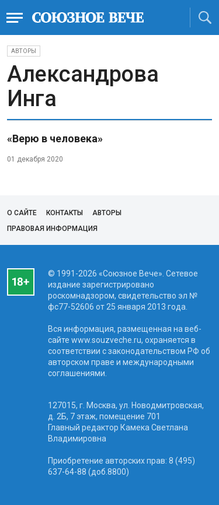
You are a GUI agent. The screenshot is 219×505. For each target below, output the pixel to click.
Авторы (23, 51)
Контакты (64, 213)
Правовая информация (52, 229)
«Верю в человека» (55, 138)
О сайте (22, 213)
